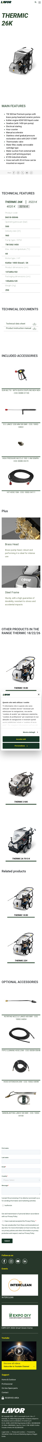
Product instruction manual (18, 328)
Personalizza (21, 746)
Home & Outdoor (9, 1379)
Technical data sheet (15, 323)
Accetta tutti (21, 739)
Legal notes (5, 1432)
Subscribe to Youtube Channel (16, 1366)
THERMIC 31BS (21, 802)
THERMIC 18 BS (21, 688)
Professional (7, 1384)
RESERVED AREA (12, 1398)
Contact (5, 1392)
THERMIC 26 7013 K (21, 858)
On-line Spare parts (10, 1388)
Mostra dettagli (29, 732)
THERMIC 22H (21, 960)
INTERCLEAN (7, 1297)
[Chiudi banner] (38, 694)
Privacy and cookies (18, 1432)
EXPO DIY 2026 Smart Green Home (17, 1328)
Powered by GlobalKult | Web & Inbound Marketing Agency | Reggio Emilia (19, 1434)
